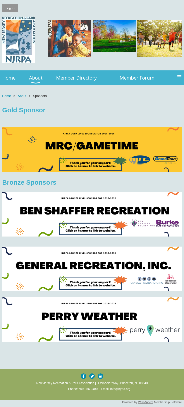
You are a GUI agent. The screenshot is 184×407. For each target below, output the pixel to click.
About (22, 96)
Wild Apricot (145, 402)
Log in (10, 8)
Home (6, 96)
